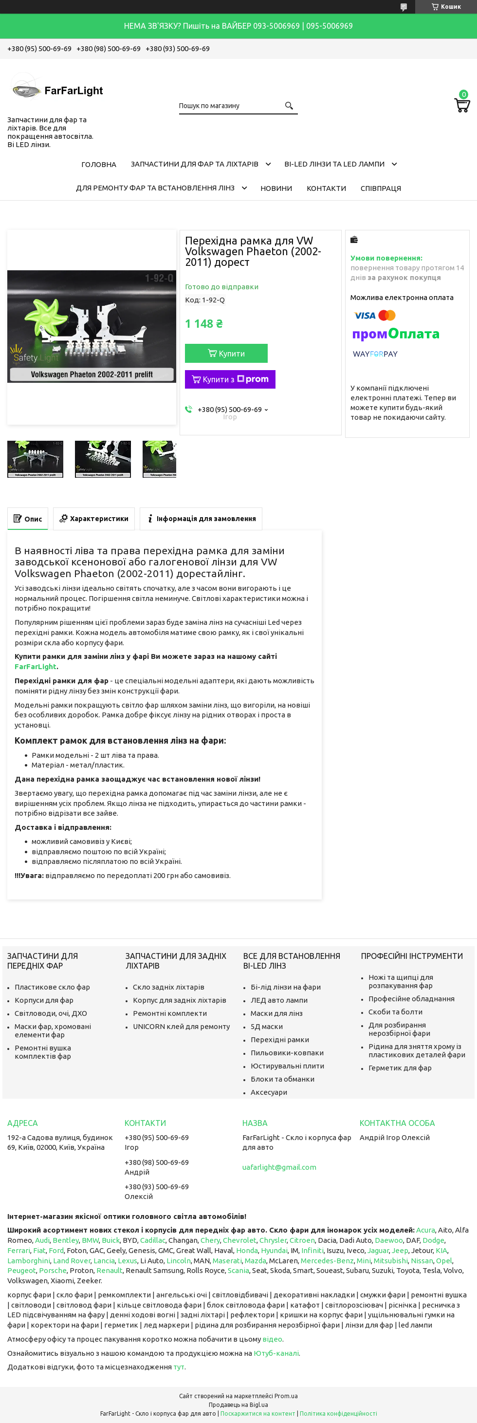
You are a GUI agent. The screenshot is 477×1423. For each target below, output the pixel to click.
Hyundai (274, 1250)
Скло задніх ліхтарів (168, 987)
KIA (441, 1250)
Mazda (255, 1260)
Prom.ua (286, 1396)
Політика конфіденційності (338, 1413)
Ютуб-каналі (276, 1353)
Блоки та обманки (282, 1079)
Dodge (433, 1240)
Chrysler (273, 1240)
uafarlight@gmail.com (279, 1167)
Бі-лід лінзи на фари (286, 987)
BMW (90, 1240)
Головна (98, 164)
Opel (444, 1260)
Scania (238, 1270)
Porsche (53, 1270)
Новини (276, 188)
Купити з (236, 379)
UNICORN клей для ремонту (181, 1026)
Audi (42, 1240)
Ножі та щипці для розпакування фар (400, 981)
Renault (109, 1270)
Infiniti (312, 1250)
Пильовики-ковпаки (287, 1053)
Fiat (39, 1250)
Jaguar (378, 1250)
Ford (56, 1250)
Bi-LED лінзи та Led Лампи (334, 164)
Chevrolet (240, 1240)
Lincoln (178, 1260)
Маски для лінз (277, 1013)
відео (272, 1339)
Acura (425, 1230)
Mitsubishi (391, 1260)
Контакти (326, 188)
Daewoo (389, 1240)
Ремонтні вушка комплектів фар (43, 1052)
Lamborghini (28, 1260)
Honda (247, 1250)
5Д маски (267, 1026)
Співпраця (381, 188)
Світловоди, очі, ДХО (51, 1013)
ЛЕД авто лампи (279, 1000)
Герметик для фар (400, 1068)
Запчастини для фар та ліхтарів (194, 164)
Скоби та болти (395, 1012)
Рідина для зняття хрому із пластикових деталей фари (416, 1050)
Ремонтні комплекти (170, 1013)
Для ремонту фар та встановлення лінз (155, 188)
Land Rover (72, 1260)
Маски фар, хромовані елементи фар (53, 1030)
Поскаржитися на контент (257, 1413)
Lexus (127, 1260)
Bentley (66, 1240)
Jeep (400, 1250)
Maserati (227, 1260)
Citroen (302, 1240)
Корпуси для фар (44, 1000)
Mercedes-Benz (327, 1260)
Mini (364, 1260)
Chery (210, 1240)
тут (178, 1367)
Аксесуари (269, 1092)
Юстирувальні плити (287, 1066)
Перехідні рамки (280, 1039)
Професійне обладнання (411, 998)
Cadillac (152, 1240)
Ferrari (18, 1250)
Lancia (104, 1260)
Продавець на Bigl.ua (238, 1405)
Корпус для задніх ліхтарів (179, 1000)
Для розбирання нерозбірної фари (399, 1029)
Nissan (422, 1260)
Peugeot (21, 1270)
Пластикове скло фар (52, 987)
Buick (111, 1240)
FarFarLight (35, 666)
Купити (232, 353)
